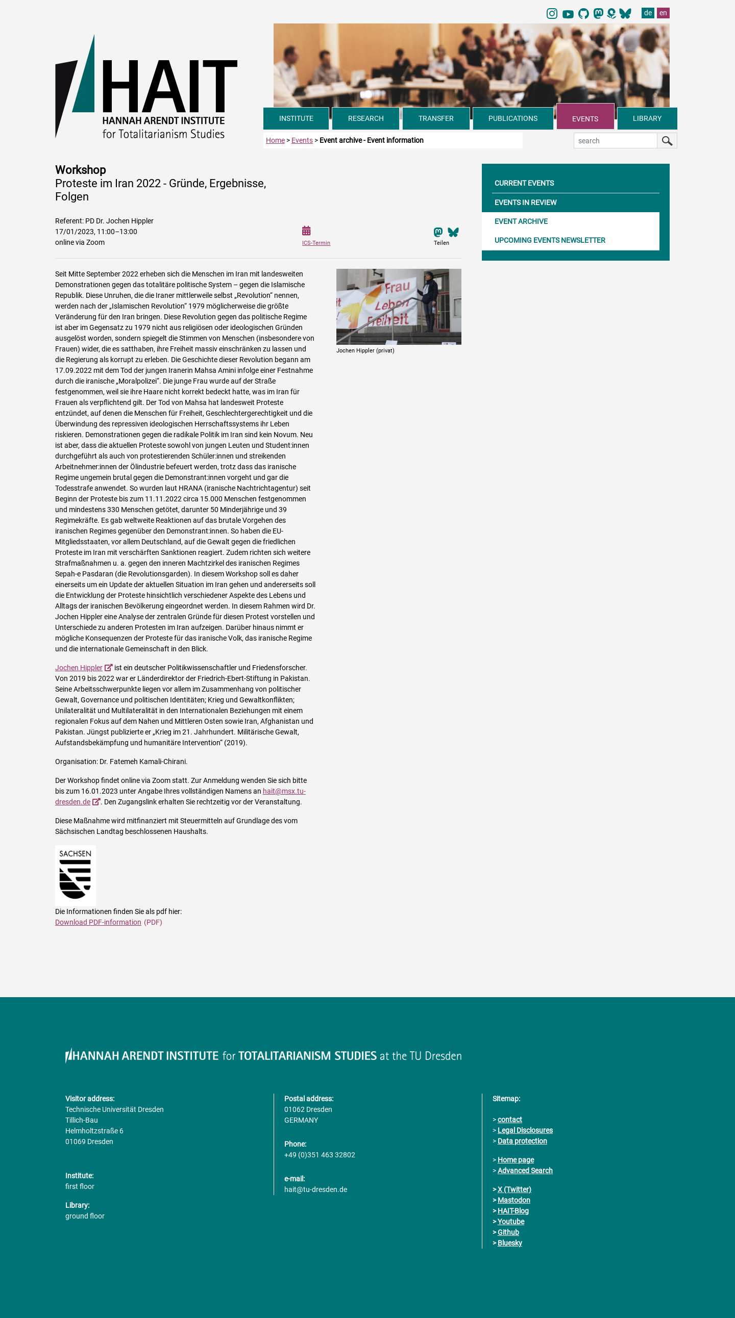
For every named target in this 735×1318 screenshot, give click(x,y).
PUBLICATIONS (512, 118)
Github (508, 1232)
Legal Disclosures (525, 1130)
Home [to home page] (275, 140)
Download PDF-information (98, 922)
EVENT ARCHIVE (521, 221)
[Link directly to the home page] (159, 86)
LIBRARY (647, 118)
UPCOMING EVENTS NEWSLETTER (550, 240)
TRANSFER (436, 118)
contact (510, 1120)
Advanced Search (525, 1171)
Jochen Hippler (79, 668)
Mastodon (514, 1200)
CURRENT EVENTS (524, 183)
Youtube (511, 1222)
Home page (516, 1160)
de (648, 13)
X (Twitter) (514, 1189)
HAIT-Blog (513, 1211)
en (663, 13)
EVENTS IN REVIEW (525, 202)
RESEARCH (366, 118)
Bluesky (510, 1243)
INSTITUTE (296, 118)
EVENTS (585, 119)
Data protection (522, 1141)
